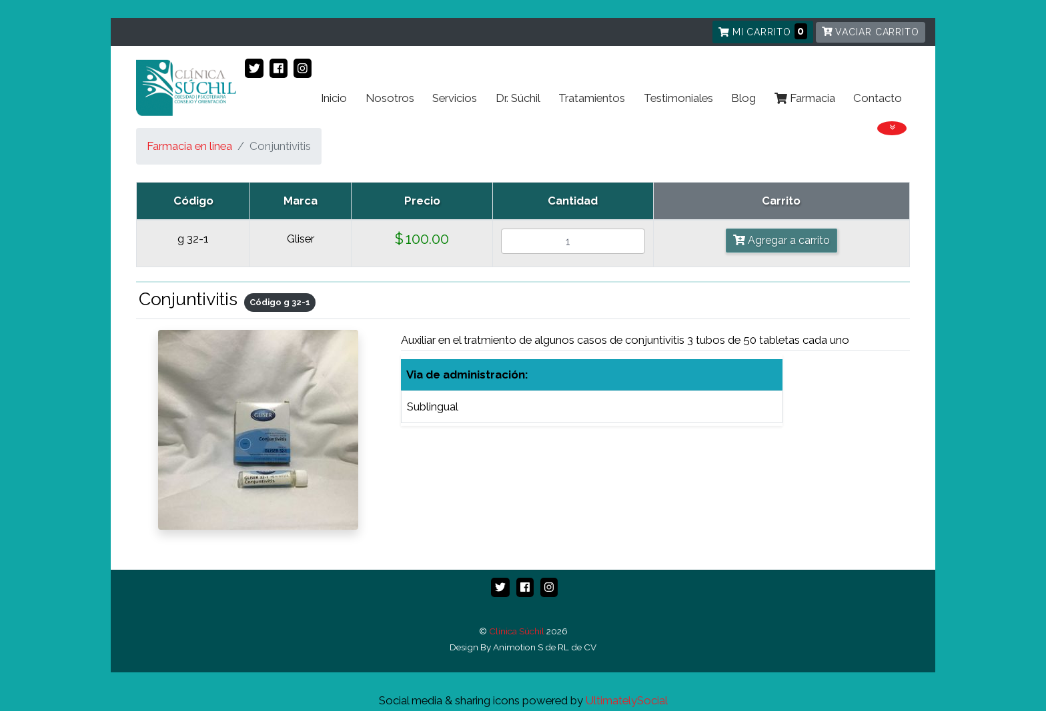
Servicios (454, 98)
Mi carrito (762, 31)
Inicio (334, 98)
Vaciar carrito (870, 32)
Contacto (877, 98)
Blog (743, 98)
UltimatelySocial (627, 700)
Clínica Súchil (516, 631)
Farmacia (804, 98)
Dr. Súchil (518, 98)
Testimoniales (678, 98)
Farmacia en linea (189, 146)
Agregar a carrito (781, 240)
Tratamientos (591, 98)
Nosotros (390, 98)
